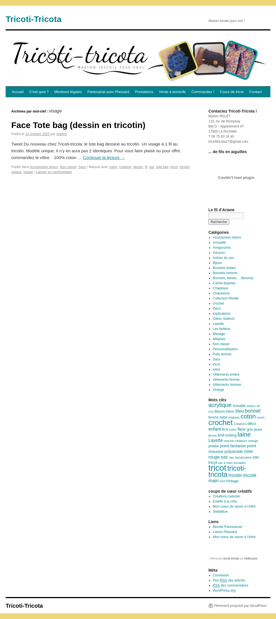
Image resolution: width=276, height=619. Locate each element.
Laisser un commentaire (54, 172)
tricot (174, 167)
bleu (239, 410)
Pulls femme (222, 354)
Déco (217, 308)
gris (250, 429)
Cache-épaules (224, 283)
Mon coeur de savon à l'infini (234, 506)
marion (61, 134)
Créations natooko (226, 496)
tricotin (185, 167)
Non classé (68, 167)
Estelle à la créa (225, 501)
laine (244, 434)
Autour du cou (223, 258)
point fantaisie (233, 446)
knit (221, 435)
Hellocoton (250, 558)
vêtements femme (226, 380)
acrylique (220, 405)
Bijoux (217, 263)
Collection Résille (226, 298)
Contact (255, 92)
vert (222, 481)
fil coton (231, 429)
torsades (239, 462)
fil (146, 167)
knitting (231, 435)
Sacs (82, 167)
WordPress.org (224, 590)
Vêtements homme (227, 385)
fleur (242, 429)
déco (252, 423)
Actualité (219, 242)
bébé (223, 417)
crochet (218, 303)
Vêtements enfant (226, 374)
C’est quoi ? (39, 92)
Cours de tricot (232, 92)
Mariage (219, 334)
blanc (230, 411)
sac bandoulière (240, 457)
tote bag (162, 167)
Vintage (218, 390)
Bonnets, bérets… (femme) (233, 278)
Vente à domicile (172, 92)
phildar (213, 446)
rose (248, 451)
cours (261, 417)
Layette (218, 324)
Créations (240, 424)
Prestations (144, 92)
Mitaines (219, 339)
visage (28, 172)
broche (213, 417)
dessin (138, 167)
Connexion (221, 575)
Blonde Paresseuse (227, 527)
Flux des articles (229, 580)
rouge (214, 457)
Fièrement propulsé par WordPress (240, 606)
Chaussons (221, 293)
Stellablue (220, 512)
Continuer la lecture (104, 157)
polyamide (233, 451)
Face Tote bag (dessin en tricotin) (78, 125)
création (125, 167)
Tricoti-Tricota (33, 19)
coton (113, 167)
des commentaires (230, 585)
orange (253, 440)
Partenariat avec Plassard (108, 92)
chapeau (234, 417)
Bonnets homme (225, 273)
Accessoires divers (44, 167)
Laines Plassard (225, 532)
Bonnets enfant (224, 268)
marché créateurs (235, 440)
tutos (216, 369)
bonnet (253, 411)
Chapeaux (220, 288)
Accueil (18, 92)
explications (222, 314)
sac (151, 167)
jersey (212, 435)
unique (16, 172)
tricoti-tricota (227, 471)
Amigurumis (222, 248)
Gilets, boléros (224, 319)
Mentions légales (68, 92)
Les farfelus (221, 329)
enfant (214, 428)
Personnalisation (225, 349)
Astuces (219, 253)
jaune (258, 429)
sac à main (225, 462)
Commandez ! (202, 92)
